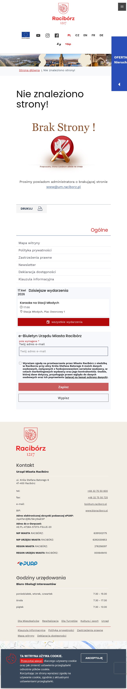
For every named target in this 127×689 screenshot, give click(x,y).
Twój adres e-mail (63, 343)
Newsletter (27, 265)
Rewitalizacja (50, 620)
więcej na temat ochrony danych (86, 377)
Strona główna (29, 70)
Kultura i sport (89, 620)
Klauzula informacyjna (36, 279)
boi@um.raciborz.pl (95, 504)
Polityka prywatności (35, 250)
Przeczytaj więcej (31, 661)
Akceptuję (94, 658)
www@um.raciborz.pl (63, 187)
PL (69, 35)
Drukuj (31, 209)
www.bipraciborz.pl (96, 510)
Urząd (105, 620)
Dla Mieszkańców (28, 620)
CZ (77, 35)
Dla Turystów (69, 620)
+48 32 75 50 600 (97, 491)
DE (101, 35)
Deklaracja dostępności (37, 272)
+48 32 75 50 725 (98, 497)
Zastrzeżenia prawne (35, 257)
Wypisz (63, 398)
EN (85, 35)
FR (93, 35)
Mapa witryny (29, 243)
